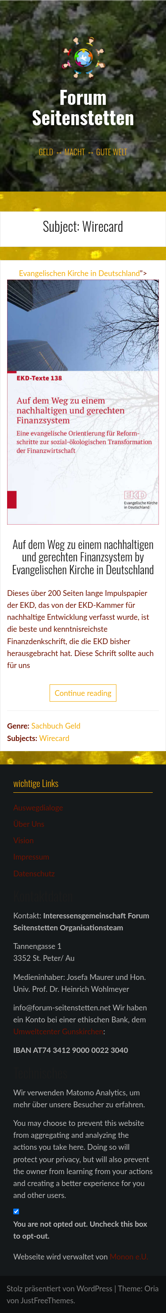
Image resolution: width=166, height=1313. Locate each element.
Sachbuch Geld (56, 725)
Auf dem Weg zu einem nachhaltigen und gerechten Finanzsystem (83, 550)
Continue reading (82, 693)
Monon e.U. (129, 1256)
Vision (23, 840)
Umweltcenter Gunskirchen (58, 1031)
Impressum (31, 856)
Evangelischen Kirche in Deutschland (79, 273)
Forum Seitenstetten (83, 107)
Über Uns (28, 824)
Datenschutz (34, 873)
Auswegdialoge (38, 807)
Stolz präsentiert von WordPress (59, 1288)
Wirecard (54, 738)
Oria (151, 1288)
